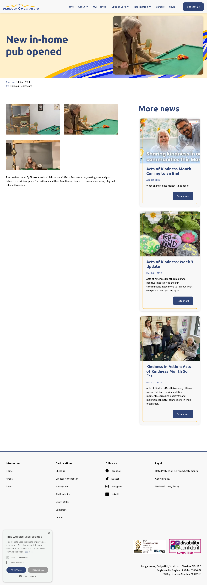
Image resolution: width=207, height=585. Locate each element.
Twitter (112, 478)
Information (141, 6)
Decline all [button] (38, 570)
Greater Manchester (67, 478)
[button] (27, 576)
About (81, 6)
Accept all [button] (16, 570)
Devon (59, 517)
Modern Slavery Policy (167, 486)
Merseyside (62, 486)
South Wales (62, 502)
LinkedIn (112, 494)
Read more (183, 196)
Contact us (193, 6)
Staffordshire (63, 494)
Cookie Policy (162, 478)
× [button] (49, 533)
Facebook (113, 470)
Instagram (113, 486)
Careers (160, 6)
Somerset (61, 509)
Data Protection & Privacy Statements (176, 470)
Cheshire (60, 470)
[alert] (27, 556)
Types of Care (118, 6)
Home (70, 6)
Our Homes (99, 6)
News (172, 6)
